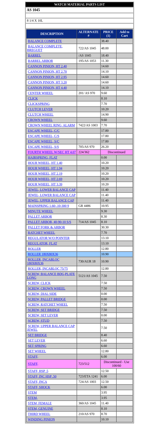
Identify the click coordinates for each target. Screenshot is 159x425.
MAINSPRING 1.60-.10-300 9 (48, 206)
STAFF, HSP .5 (38, 371)
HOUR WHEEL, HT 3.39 (45, 184)
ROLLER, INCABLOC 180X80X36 (43, 261)
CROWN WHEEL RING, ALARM (51, 125)
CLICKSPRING (39, 104)
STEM (32, 392)
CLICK (33, 98)
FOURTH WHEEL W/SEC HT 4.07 (52, 152)
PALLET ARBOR (40, 216)
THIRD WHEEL (39, 414)
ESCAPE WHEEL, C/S (43, 136)
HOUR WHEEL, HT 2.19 (45, 173)
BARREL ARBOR (40, 61)
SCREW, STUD (38, 320)
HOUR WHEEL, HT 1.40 (45, 163)
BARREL (34, 55)
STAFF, (33, 356)
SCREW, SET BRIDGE (44, 310)
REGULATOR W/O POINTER (49, 238)
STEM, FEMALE (40, 403)
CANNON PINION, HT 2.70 (47, 71)
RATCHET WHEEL (41, 232)
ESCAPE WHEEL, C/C (44, 130)
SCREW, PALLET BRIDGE (47, 299)
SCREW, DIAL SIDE (42, 294)
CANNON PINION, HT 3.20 (47, 82)
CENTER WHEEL (40, 93)
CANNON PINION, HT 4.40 (47, 87)
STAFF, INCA (37, 381)
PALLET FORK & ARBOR (46, 227)
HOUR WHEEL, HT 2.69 (45, 179)
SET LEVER (36, 340)
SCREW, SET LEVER (43, 315)
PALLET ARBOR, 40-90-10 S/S (49, 222)
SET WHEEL (37, 351)
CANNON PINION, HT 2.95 (47, 77)
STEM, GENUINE (40, 408)
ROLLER (34, 248)
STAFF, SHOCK (39, 387)
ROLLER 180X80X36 (43, 254)
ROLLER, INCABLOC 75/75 (48, 268)
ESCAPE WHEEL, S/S (43, 146)
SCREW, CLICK (39, 283)
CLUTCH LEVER (40, 109)
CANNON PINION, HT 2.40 (47, 66)
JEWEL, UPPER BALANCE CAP (51, 200)
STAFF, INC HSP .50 (42, 376)
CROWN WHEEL (40, 120)
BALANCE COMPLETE (45, 41)
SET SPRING (37, 346)
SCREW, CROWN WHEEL (46, 288)
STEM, (33, 398)
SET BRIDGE (37, 335)
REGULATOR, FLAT (42, 243)
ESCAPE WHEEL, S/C (43, 141)
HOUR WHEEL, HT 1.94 (45, 168)
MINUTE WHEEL (40, 211)
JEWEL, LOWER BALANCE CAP (52, 189)
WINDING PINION (41, 419)
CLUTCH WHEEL (41, 114)
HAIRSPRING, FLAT (42, 157)
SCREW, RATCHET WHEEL (48, 304)
